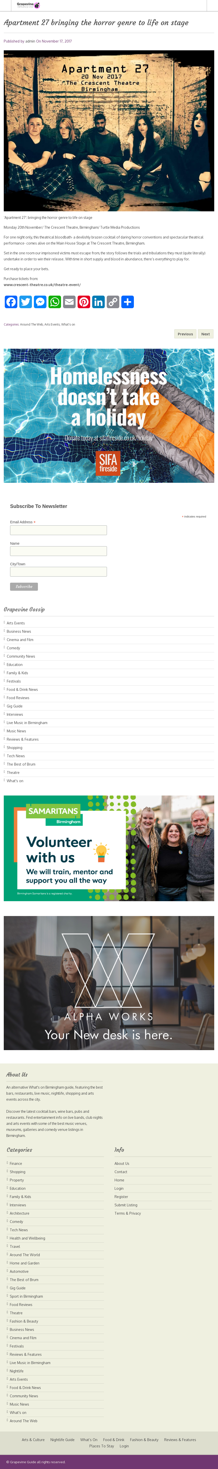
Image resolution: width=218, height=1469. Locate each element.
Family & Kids (17, 673)
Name (14, 543)
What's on (68, 324)
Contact (121, 1172)
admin (30, 41)
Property (17, 1180)
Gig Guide (15, 706)
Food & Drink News (22, 689)
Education (15, 664)
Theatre (13, 772)
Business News (19, 631)
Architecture (19, 1213)
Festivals (14, 681)
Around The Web (31, 324)
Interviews (15, 714)
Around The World (25, 1255)
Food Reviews (18, 698)
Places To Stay (101, 1446)
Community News (21, 656)
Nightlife (17, 1371)
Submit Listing (126, 1205)
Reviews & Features (23, 739)
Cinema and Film (20, 640)
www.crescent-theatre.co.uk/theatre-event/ (42, 285)
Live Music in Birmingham (27, 723)
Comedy (13, 648)
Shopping (14, 747)
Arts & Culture (32, 1440)
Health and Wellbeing (27, 1238)
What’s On (88, 1440)
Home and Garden (24, 1263)
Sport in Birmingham (26, 1296)
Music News (16, 731)
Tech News (16, 756)
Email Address (23, 522)
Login (119, 1188)
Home (119, 1180)
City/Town (17, 564)
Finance (16, 1163)
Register (121, 1197)
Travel (15, 1246)
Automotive (19, 1271)
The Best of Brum (21, 764)
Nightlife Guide (62, 1440)
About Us (122, 1163)
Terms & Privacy (128, 1213)
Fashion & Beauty (24, 1321)
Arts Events (52, 324)
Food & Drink (114, 1440)
